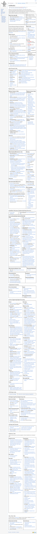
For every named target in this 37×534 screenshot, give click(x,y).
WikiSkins (26, 524)
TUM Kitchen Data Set (19, 93)
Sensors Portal (29, 157)
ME (31, 34)
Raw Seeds (17, 92)
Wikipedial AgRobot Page (21, 127)
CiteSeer (16, 57)
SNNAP (11, 421)
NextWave (11, 244)
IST (29, 36)
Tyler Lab (11, 412)
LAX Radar (25, 71)
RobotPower (12, 185)
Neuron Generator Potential (25, 402)
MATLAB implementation (17, 309)
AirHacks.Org (22, 120)
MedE (31, 35)
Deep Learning (26, 309)
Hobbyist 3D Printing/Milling (27, 246)
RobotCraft (11, 186)
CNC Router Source (16, 235)
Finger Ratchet (31, 470)
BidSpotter (23, 261)
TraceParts (29, 228)
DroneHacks (12, 117)
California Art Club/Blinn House (14, 490)
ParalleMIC (16, 102)
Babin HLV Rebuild (30, 447)
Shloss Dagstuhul (12, 303)
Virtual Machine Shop (31, 234)
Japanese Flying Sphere (13, 112)
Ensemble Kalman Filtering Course (15, 366)
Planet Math (16, 65)
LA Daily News (15, 479)
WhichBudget (25, 77)
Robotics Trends (30, 99)
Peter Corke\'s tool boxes (20, 143)
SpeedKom (20, 173)
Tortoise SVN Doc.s (22, 65)
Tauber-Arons (31, 257)
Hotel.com (22, 73)
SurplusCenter (32, 176)
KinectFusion (15, 334)
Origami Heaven (26, 288)
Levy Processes (30, 353)
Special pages (3, 18)
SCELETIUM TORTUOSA (28, 500)
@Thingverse (17, 464)
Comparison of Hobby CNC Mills (28, 245)
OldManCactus (12, 468)
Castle (28, 171)
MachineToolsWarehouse (13, 225)
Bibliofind (18, 60)
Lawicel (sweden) (22, 187)
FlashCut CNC (17, 228)
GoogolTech (11, 184)
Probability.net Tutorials (30, 342)
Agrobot (15, 127)
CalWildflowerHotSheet (13, 470)
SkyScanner (20, 78)
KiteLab (14, 143)
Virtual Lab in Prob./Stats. (31, 340)
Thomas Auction (30, 262)
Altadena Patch (12, 480)
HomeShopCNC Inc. (17, 257)
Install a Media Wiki (28, 522)
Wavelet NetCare (12, 373)
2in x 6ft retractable (31, 481)
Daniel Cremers (12, 319)
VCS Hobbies (13, 163)
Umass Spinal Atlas (30, 413)
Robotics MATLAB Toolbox (17, 142)
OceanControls (17, 184)
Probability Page (26, 339)
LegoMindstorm (17, 162)
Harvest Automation (18, 126)
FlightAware (27, 73)
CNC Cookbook (32, 239)
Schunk (17, 154)
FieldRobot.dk (12, 128)
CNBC (11, 78)
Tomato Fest (14, 472)
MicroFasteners (12, 282)
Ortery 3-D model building (14, 321)
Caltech (29, 34)
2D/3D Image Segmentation (14, 310)
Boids (21, 420)
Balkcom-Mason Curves (13, 149)
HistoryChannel (31, 79)
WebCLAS (21, 55)
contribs (24, 7)
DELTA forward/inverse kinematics (29, 491)
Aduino (11, 198)
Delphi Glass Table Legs (16, 444)
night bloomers (15, 469)
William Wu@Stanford (16, 360)
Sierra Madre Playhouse (16, 492)
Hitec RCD (16, 171)
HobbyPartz (11, 174)
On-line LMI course (27, 358)
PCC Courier (20, 479)
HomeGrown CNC (28, 236)
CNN (13, 72)
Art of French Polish (17, 451)
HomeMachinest (27, 237)
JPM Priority (31, 505)
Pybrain (30, 330)
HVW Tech (15, 169)
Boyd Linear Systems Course (14, 428)
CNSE (32, 36)
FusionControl (12, 199)
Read (16, 3)
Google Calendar (31, 27)
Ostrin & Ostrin (24, 258)
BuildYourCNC (15, 239)
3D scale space (22, 144)
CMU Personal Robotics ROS (16, 138)
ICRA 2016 (30, 56)
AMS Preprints (19, 58)
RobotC (33, 185)
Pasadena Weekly (23, 82)
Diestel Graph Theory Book (14, 339)
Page (8, 3)
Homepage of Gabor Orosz (28, 488)
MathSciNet (25, 57)
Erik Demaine (31, 290)
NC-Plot (31, 224)
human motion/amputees (13, 400)
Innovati (18, 170)
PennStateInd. (14, 247)
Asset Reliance (24, 262)
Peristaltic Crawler (18, 109)
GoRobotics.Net (30, 105)
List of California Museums (14, 482)
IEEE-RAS (29, 96)
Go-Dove (27, 261)
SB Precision (27, 247)
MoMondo (25, 78)
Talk (22, 7)
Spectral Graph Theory (13, 345)
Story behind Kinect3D (13, 333)
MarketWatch (12, 79)
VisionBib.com (16, 312)
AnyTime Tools (14, 254)
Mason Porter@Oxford (27, 376)
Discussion (11, 3)
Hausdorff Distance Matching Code (15, 293)
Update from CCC (29, 508)
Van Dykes (11, 448)
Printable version (3, 19)
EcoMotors (26, 499)
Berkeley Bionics (16, 122)
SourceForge (15, 307)
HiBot (16, 155)
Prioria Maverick (20, 110)
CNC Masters (12, 228)
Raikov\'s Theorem (27, 352)
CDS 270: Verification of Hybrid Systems (31, 31)
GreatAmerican (27, 256)
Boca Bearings (17, 282)
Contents (17, 526)
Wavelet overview (15, 375)
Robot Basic (29, 185)
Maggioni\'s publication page (14, 387)
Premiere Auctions (28, 259)
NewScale (28, 175)
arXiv (13, 57)
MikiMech (11, 233)
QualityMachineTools (25, 253)
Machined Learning (31, 308)
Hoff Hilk (29, 260)
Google (15, 70)
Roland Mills (17, 224)
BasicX (11, 197)
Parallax (15, 196)
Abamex (29, 258)
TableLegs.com (12, 445)
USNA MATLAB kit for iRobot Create (15, 140)
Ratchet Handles (26, 472)
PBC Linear (28, 212)
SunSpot (11, 196)
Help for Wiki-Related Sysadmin (29, 526)
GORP (22, 79)
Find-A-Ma (11, 218)
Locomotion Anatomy (24, 417)
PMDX (11, 258)
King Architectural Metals (13, 439)
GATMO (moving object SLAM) (14, 144)
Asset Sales (32, 261)
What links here (3, 16)
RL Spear (31, 256)
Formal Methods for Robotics (19, 99)
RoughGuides (26, 79)
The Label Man (12, 456)
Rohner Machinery (30, 251)
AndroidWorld (30, 108)
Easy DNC (30, 225)
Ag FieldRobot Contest (21, 128)
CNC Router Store (14, 237)
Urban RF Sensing (12, 394)
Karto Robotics (29, 183)
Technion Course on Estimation (29, 364)
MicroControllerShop (13, 195)
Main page (2, 9)
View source (19, 3)
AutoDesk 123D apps (27, 217)
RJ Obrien (31, 506)
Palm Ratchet (30, 469)
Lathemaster (12, 222)
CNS (33, 35)
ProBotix (11, 239)
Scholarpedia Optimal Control (28, 363)
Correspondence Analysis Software (15, 359)
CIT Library (17, 55)
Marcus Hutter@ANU (30, 336)
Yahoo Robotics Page (31, 106)
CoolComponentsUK (20, 195)
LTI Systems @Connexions (25, 426)
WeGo (28, 78)
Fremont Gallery (15, 484)
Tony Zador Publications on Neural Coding (13, 418)
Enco (14, 233)
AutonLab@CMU (26, 331)
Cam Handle (26, 484)
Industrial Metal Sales (30, 274)
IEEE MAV (15, 110)
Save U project (20, 131)
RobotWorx (11, 175)
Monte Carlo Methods (27, 341)
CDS (28, 35)
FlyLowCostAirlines (30, 77)
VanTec (23, 186)
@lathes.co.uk (31, 439)
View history (23, 3)
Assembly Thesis (27, 498)
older (28, 43)
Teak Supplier (12, 452)
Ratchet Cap (26, 458)
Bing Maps (25, 72)
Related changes (3, 17)
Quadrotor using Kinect (15, 331)
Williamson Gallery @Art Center (14, 489)
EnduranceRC (21, 171)
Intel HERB (18, 130)
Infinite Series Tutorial (27, 379)
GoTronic (17, 187)
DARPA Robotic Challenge (20, 35)
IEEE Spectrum (18, 111)
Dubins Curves (17, 148)
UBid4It (25, 260)
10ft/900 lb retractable (27, 482)
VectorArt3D (24, 230)
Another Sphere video (21, 112)
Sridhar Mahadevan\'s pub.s (17, 389)
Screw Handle (31, 473)
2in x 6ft (30, 483)
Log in (35, 0)
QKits (24, 185)
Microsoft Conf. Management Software (31, 58)
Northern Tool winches (31, 459)
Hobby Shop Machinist (13, 223)
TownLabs (11, 227)
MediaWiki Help (12, 524)
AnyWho (13, 71)
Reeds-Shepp (22, 148)
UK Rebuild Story (31, 443)
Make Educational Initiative (25, 429)
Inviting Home (16, 448)
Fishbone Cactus (17, 468)
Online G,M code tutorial (31, 219)
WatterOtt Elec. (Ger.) (17, 186)
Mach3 (25, 219)
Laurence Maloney (12, 316)
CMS (33, 34)
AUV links (17, 119)
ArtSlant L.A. (16, 483)
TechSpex (17, 218)
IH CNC (11, 226)
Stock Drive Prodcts (13, 278)
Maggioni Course (12, 344)
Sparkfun (11, 183)
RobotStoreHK (20, 169)
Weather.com (30, 70)
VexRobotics (12, 161)
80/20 (32, 212)
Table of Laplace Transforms (14, 64)
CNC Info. (27, 238)
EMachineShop (12, 255)
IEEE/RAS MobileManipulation (19, 107)
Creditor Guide (30, 504)
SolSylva (11, 238)
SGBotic (20, 161)
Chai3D (23, 142)
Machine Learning (29, 307)
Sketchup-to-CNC (31, 227)
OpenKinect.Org (19, 332)
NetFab (33, 217)
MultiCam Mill (24, 223)
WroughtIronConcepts (13, 455)
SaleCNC (13, 243)
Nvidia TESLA (33, 188)
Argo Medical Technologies (15, 121)
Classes (2, 10)
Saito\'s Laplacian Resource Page (15, 338)
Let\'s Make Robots (31, 114)
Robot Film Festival (31, 124)
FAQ (20, 526)
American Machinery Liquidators (27, 252)
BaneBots (28, 177)
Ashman (27, 257)
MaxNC (17, 232)
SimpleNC (27, 224)
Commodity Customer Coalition (29, 507)
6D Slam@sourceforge (13, 141)
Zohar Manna (26, 373)
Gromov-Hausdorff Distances (14, 320)
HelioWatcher (12, 464)
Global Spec (28, 278)
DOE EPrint (20, 57)
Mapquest (29, 72)
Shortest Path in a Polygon (14, 288)
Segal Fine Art (18, 485)
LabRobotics (30, 97)
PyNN (14, 420)
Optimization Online (31, 366)
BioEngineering (12, 21)
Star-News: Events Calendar (28, 501)
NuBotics (11, 189)
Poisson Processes (30, 351)
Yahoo (11, 80)
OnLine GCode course (25, 235)
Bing (10, 71)
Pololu (12, 169)
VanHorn (23, 257)
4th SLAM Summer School (21, 97)
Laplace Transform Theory (28, 370)
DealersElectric (14, 192)
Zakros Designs (14, 449)
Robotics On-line (30, 98)
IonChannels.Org (29, 400)
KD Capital (28, 248)
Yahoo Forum (12, 308)
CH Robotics (29, 155)
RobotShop (11, 157)
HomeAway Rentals (27, 80)
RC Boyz (15, 174)
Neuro (28, 33)
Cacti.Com (17, 467)
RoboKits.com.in (13, 170)
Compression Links (16, 352)
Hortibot (16, 128)
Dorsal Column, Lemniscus (27, 409)
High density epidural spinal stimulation (16, 50)
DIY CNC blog (25, 243)
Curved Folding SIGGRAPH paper (29, 291)
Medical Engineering (16, 20)
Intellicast (25, 70)
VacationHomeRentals (22, 81)
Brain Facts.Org (23, 400)
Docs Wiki (19, 307)
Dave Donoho (15, 378)
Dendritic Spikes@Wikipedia (25, 407)
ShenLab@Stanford (24, 401)
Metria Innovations (30, 153)
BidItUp (32, 260)
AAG (23, 256)
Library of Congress (13, 60)
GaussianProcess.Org (29, 310)
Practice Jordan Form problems (26, 428)
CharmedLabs (15, 198)
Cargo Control (31, 457)
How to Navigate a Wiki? (13, 522)
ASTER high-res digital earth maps (15, 147)
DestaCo (11, 274)
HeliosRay (11, 459)
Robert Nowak (18, 362)
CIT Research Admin (31, 37)
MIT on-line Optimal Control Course (29, 362)
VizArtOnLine (29, 230)
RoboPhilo (22, 163)
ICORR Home (30, 100)
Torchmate (13, 232)
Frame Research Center (13, 383)
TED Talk (23, 111)
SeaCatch (11, 275)
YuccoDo (14, 467)
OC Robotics (19, 153)
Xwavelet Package (15, 374)
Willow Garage (22, 92)
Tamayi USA (12, 172)
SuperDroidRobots (21, 175)
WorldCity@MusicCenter (13, 493)
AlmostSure (26, 348)
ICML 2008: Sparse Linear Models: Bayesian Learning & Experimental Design (29, 318)
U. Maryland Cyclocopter (13, 113)
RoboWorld (16, 161)
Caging (32, 32)
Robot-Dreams (30, 104)
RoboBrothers (18, 163)
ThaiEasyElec (12, 188)
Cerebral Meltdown (17, 244)
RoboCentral (30, 107)
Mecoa (16, 172)
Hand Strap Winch (27, 460)
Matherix (20, 334)
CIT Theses (15, 56)
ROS (10, 138)
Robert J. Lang (26, 290)
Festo (14, 111)
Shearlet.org (15, 380)
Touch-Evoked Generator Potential (30, 403)
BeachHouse (21, 80)
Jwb (20, 7)
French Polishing (12, 450)
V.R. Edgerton (13, 51)
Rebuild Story (26, 444)
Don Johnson (15, 361)
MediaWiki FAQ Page (28, 525)
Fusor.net (25, 509)
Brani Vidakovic (15, 379)
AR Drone (13, 116)
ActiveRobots (12, 162)
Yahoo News (14, 73)
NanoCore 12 (22, 189)
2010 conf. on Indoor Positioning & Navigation (25, 394)
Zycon (32, 278)
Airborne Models (15, 173)
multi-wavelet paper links (18, 372)
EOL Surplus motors (30, 174)
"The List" (11, 481)
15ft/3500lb (30, 480)
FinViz (11, 82)
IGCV (28, 117)
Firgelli (31, 172)
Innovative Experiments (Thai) (15, 164)
